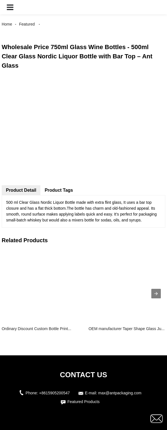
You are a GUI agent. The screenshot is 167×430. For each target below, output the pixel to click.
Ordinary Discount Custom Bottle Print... (36, 328)
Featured (27, 24)
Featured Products (83, 401)
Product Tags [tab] (59, 190)
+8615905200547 (54, 393)
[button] (10, 7)
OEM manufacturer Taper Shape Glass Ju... (126, 328)
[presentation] (156, 293)
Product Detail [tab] (21, 190)
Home (7, 24)
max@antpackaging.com (119, 393)
